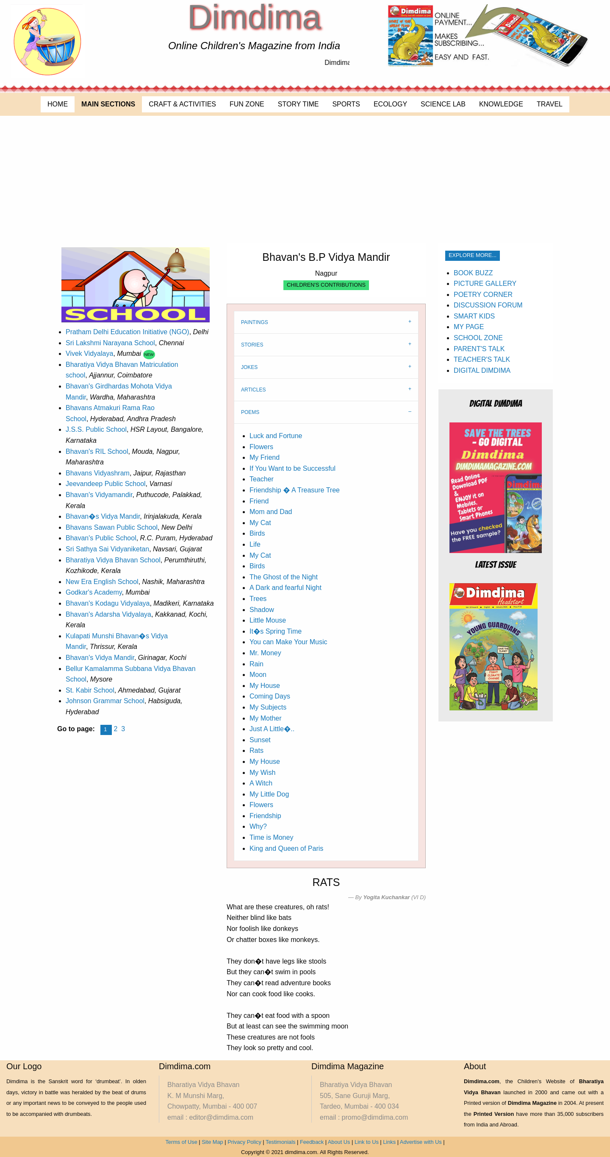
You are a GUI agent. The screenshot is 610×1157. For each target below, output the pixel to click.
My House (265, 685)
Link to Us (367, 1142)
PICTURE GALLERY (485, 283)
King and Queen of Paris (286, 848)
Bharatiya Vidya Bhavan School (113, 560)
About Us (339, 1142)
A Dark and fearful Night (286, 587)
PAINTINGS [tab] (254, 322)
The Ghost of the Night (284, 577)
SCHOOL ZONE (478, 337)
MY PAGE (469, 326)
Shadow (262, 609)
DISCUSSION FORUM (488, 305)
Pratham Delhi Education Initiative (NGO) (127, 331)
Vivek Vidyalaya (89, 353)
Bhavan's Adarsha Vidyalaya (108, 614)
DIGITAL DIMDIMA (482, 370)
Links (389, 1142)
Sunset (260, 739)
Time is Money (271, 837)
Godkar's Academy (94, 592)
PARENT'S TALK (479, 348)
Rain (256, 664)
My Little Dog (269, 794)
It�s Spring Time (276, 631)
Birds (257, 533)
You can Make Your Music (288, 642)
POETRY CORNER (483, 294)
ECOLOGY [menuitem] (390, 104)
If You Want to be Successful (293, 468)
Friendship (265, 815)
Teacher (262, 479)
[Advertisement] (305, 179)
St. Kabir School (90, 690)
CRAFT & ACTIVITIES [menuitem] (182, 104)
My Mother (266, 718)
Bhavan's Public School (101, 538)
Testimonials (280, 1142)
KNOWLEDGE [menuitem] (501, 104)
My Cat (260, 522)
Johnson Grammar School (105, 700)
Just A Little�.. (272, 728)
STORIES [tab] (252, 345)
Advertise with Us (421, 1142)
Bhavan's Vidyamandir (99, 494)
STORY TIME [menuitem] (298, 104)
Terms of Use (181, 1142)
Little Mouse (268, 620)
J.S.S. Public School (96, 429)
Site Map (212, 1142)
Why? (258, 826)
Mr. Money (265, 653)
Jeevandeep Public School (106, 483)
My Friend (265, 457)
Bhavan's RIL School (97, 451)
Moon (258, 674)
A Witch (261, 783)
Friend (259, 501)
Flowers (261, 446)
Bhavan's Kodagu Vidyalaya (108, 603)
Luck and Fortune (276, 435)
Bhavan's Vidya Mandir (100, 657)
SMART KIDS (474, 316)
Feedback (312, 1142)
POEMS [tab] (250, 412)
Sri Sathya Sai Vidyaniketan (107, 549)
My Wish (262, 772)
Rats (256, 750)
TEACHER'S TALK (482, 359)
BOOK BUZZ (473, 273)
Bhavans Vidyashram (98, 473)
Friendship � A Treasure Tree (295, 490)
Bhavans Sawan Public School (112, 527)
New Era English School (102, 581)
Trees (258, 598)
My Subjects (268, 707)
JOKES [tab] (249, 367)
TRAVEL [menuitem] (550, 104)
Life (255, 544)
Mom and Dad (271, 511)
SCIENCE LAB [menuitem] (443, 104)
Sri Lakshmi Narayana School (110, 343)
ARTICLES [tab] (253, 390)
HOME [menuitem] (57, 104)
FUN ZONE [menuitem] (247, 104)
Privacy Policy (244, 1142)
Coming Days (270, 696)
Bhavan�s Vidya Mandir (103, 516)
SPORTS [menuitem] (346, 104)
